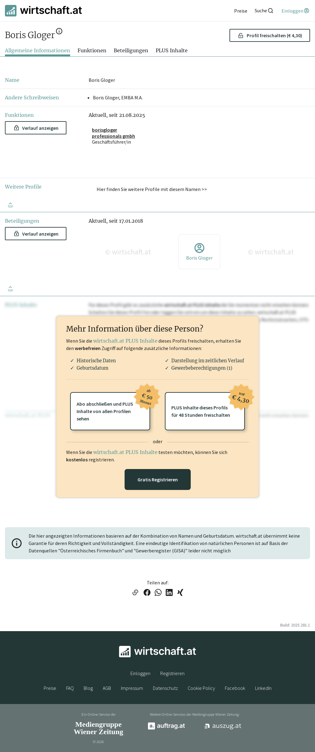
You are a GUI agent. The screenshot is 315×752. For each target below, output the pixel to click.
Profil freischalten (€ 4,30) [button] (270, 35)
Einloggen (140, 673)
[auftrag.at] (166, 728)
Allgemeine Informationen (37, 50)
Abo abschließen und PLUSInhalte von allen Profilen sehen (113, 407)
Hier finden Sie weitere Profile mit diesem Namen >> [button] (152, 189)
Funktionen (92, 50)
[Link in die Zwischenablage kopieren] (135, 593)
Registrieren (172, 673)
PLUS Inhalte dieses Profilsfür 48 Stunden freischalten (208, 405)
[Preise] (240, 10)
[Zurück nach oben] (10, 204)
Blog (88, 688)
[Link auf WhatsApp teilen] (158, 593)
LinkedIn (263, 688)
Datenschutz (165, 688)
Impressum (132, 688)
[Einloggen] (295, 10)
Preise (50, 688)
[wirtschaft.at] (43, 10)
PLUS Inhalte (172, 50)
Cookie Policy (201, 688)
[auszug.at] (223, 728)
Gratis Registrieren (158, 479)
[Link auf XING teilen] (180, 593)
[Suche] (264, 11)
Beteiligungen (131, 50)
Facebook (235, 688)
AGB (107, 688)
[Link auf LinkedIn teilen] (169, 593)
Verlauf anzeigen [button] (36, 128)
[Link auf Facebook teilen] (147, 593)
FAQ (70, 688)
